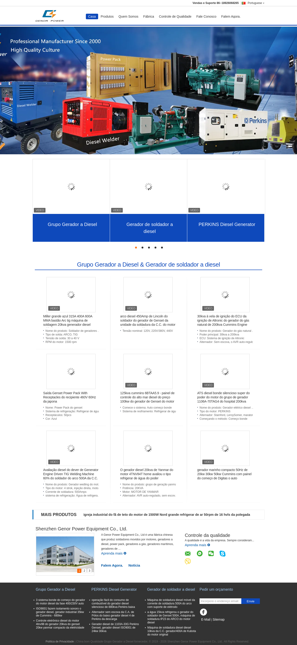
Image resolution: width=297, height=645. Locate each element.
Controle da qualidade (207, 535)
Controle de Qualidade (175, 16)
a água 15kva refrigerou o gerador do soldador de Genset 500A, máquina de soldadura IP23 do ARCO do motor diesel (171, 617)
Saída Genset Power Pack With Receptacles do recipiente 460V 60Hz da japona (69, 397)
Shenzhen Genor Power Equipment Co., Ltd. (81, 528)
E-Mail (205, 619)
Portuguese (256, 3)
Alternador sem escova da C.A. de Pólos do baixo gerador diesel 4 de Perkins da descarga (113, 615)
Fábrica (148, 16)
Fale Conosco (206, 16)
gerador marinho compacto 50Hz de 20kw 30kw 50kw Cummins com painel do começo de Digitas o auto (224, 474)
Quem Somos (129, 16)
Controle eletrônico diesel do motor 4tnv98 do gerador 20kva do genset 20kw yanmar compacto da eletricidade (60, 624)
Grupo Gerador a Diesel (72, 224)
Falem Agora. (231, 16)
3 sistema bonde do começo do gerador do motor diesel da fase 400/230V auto (60, 601)
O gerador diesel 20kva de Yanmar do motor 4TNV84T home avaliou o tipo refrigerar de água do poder (146, 474)
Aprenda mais (114, 553)
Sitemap (218, 619)
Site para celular (211, 625)
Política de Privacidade (59, 641)
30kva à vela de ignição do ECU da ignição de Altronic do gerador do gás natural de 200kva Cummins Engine (223, 320)
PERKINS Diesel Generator (227, 224)
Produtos (107, 16)
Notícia (134, 565)
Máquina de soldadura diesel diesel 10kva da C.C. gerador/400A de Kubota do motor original (171, 631)
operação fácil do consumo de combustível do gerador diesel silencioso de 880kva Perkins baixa (113, 603)
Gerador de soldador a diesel (149, 228)
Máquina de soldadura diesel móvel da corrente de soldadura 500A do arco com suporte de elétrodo (171, 603)
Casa (92, 16)
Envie (250, 601)
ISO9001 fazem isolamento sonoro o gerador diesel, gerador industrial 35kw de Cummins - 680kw (60, 612)
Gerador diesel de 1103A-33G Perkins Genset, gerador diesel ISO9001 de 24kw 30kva (115, 627)
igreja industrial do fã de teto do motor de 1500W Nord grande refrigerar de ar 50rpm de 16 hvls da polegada (167, 514)
